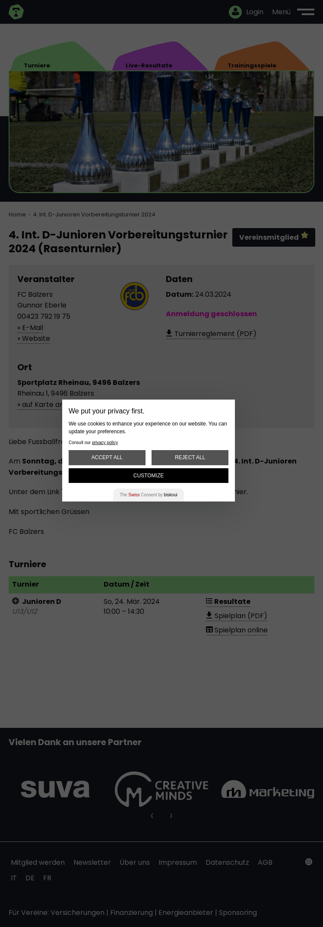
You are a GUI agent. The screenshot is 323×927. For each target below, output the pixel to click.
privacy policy (105, 442)
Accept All (107, 457)
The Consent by (148, 494)
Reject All (190, 457)
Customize (148, 476)
